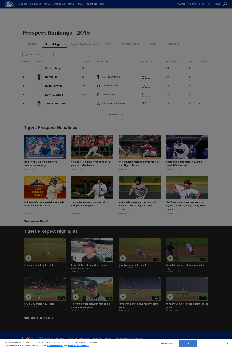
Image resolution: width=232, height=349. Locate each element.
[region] (116, 344)
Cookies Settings (167, 343)
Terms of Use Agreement (78, 346)
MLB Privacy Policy (55, 346)
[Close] (227, 343)
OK (188, 343)
